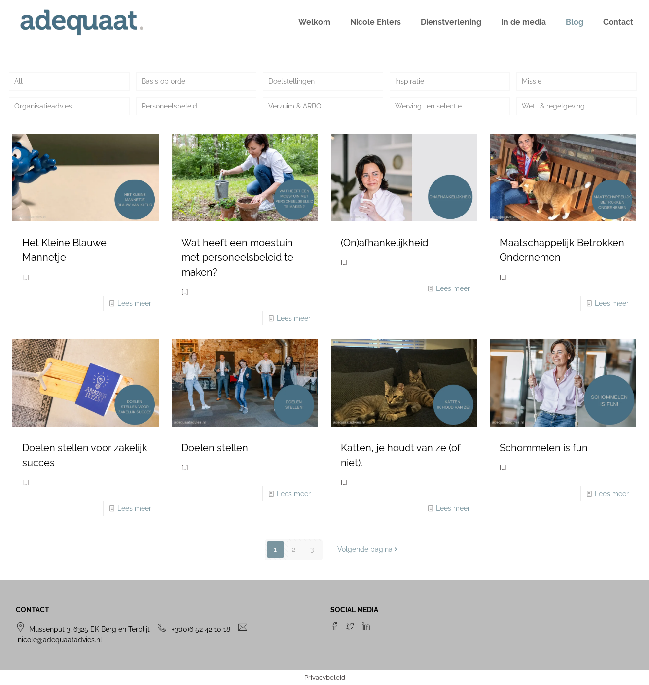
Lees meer (134, 303)
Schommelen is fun (544, 448)
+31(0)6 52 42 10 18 (201, 629)
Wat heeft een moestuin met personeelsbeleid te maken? (237, 257)
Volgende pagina (368, 549)
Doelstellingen (291, 81)
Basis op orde (163, 81)
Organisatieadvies (43, 106)
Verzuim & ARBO (295, 106)
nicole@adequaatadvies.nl (60, 640)
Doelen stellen (214, 448)
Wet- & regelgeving (553, 106)
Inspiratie (409, 81)
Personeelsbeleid (169, 106)
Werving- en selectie (428, 106)
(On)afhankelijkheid (384, 243)
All (18, 81)
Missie (531, 81)
